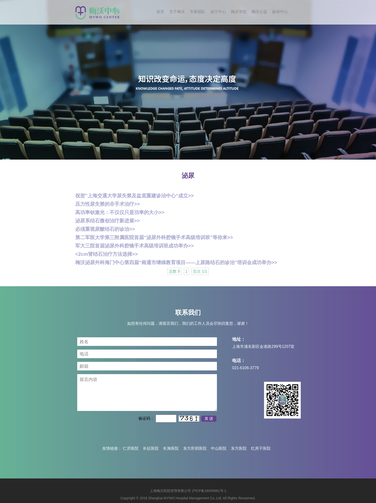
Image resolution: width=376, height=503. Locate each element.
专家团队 (197, 12)
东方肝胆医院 (195, 448)
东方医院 (239, 448)
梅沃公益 (259, 12)
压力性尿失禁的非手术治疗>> (107, 204)
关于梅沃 (177, 12)
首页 (160, 12)
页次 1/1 (200, 271)
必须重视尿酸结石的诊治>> (105, 229)
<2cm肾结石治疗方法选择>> (106, 254)
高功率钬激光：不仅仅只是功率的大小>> (119, 212)
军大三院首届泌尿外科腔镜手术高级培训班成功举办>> (134, 245)
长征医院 (151, 448)
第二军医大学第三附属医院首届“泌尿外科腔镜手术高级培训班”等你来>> (154, 237)
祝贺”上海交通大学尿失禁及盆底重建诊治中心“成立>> (134, 195)
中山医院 (218, 448)
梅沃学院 (239, 12)
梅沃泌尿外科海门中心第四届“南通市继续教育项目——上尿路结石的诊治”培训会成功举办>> (176, 262)
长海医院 (171, 448)
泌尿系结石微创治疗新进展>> (107, 220)
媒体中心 (280, 12)
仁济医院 (130, 448)
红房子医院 (261, 448)
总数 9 (174, 271)
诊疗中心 (218, 12)
